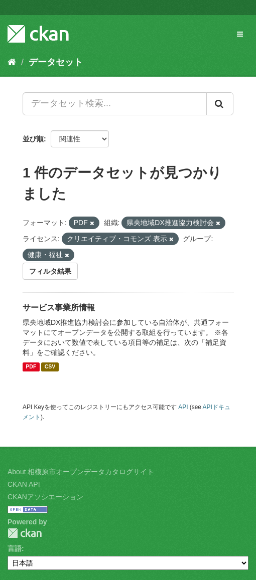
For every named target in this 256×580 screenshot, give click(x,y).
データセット (56, 62)
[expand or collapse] (239, 34)
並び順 (33, 139)
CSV (50, 367)
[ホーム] (12, 62)
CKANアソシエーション (45, 497)
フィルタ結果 (50, 271)
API (183, 407)
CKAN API (24, 484)
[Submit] (219, 103)
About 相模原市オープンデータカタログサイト (81, 472)
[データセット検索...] (115, 103)
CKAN (25, 533)
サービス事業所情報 (59, 307)
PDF (31, 367)
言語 (15, 548)
